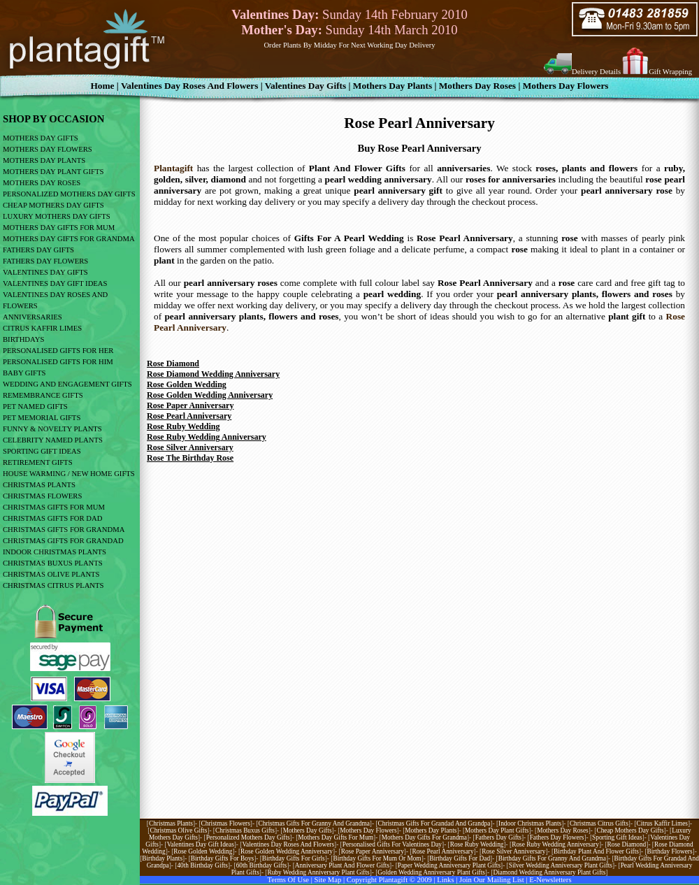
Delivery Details (596, 71)
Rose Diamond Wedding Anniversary (213, 374)
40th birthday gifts (202, 865)
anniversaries (32, 317)
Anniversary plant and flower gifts (342, 865)
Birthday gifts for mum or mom (377, 858)
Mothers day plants (430, 830)
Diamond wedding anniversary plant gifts (549, 872)
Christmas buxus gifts (245, 830)
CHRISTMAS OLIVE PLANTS (51, 574)
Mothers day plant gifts (496, 830)
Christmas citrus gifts (599, 823)
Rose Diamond (173, 363)
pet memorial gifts (41, 418)
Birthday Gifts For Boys (222, 858)
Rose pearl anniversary (442, 851)
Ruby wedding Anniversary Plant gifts (318, 872)
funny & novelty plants (52, 429)
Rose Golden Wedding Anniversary (210, 395)
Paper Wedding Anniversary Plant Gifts (449, 865)
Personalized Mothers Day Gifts (248, 837)
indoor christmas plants (54, 552)
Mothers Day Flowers (566, 85)
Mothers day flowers (368, 830)
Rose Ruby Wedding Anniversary (206, 437)
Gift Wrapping (670, 71)
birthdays (23, 339)
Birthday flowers (670, 851)
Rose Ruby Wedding (183, 426)
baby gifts (24, 373)
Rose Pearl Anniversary (189, 416)
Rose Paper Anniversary (190, 405)
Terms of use (288, 880)
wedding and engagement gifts (67, 384)
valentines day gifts (306, 85)
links (445, 880)
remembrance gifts (43, 395)
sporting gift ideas (42, 451)
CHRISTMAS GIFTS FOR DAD (52, 518)
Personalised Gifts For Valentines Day (392, 844)
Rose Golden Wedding (186, 384)
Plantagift (173, 168)
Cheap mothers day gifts (629, 830)
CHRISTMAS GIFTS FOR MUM (54, 507)
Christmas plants (171, 823)
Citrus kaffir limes (662, 823)
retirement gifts (38, 462)
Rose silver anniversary (513, 851)
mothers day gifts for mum (59, 227)
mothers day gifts (40, 138)
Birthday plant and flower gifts (596, 851)
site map (328, 880)
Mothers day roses (563, 830)
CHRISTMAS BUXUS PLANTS (53, 563)
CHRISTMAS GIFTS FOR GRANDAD (63, 541)
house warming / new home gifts (69, 473)
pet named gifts (35, 406)
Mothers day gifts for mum (335, 837)
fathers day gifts (38, 250)
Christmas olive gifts (178, 830)
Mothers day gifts (307, 830)
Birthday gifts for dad (459, 858)
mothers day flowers (47, 149)
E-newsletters (550, 880)
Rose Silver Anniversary (190, 447)
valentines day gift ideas (55, 283)
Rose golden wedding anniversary (286, 851)
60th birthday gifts (261, 865)
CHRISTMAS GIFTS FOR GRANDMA (63, 529)
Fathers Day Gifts (498, 837)
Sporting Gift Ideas (617, 837)
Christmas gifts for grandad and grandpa (434, 823)
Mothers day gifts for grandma (424, 837)
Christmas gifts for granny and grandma (314, 823)
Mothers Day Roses (477, 85)
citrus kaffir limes (42, 328)
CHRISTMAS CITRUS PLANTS (53, 585)
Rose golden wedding (202, 851)
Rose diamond (627, 844)
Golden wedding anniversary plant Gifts (431, 872)
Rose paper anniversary (372, 851)
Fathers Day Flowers (45, 261)
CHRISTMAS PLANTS (39, 485)
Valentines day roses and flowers (288, 844)
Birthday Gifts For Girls (293, 858)
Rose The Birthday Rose (190, 458)
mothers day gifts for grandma (69, 239)
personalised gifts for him (58, 362)
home (102, 85)
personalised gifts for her (58, 350)
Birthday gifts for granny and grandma (552, 858)
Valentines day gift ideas (200, 844)
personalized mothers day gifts (69, 194)
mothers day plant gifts (53, 171)
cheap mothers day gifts (53, 205)
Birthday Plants (162, 858)
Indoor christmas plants (529, 823)
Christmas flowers (225, 823)
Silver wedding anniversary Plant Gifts (560, 865)
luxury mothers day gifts (56, 216)
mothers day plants (44, 160)
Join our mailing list (491, 880)
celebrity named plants (53, 440)
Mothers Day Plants (392, 85)
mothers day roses (41, 183)
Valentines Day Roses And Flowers (189, 85)
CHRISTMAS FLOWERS (42, 496)
